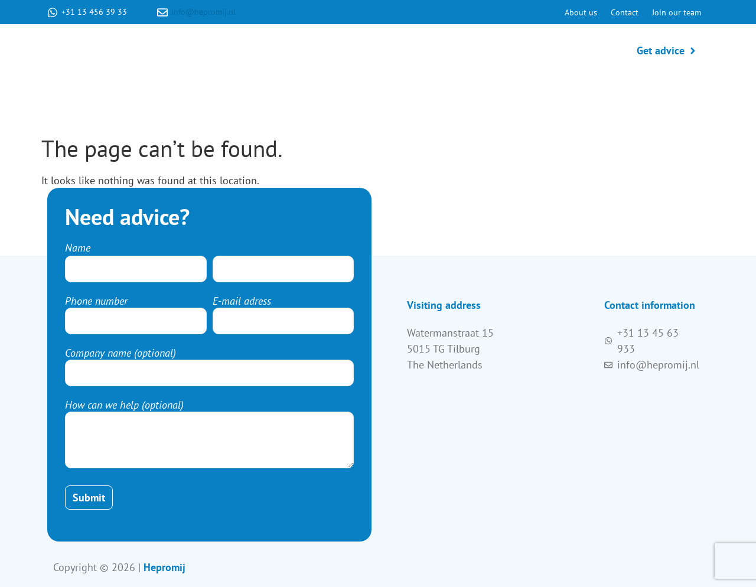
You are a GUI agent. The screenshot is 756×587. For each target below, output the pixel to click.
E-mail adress (242, 301)
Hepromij (164, 567)
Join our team (676, 12)
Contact (624, 12)
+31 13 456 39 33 (94, 11)
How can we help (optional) (124, 405)
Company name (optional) (120, 353)
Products (503, 50)
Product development (338, 50)
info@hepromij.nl (203, 11)
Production (435, 50)
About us (581, 12)
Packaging (570, 50)
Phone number (96, 301)
